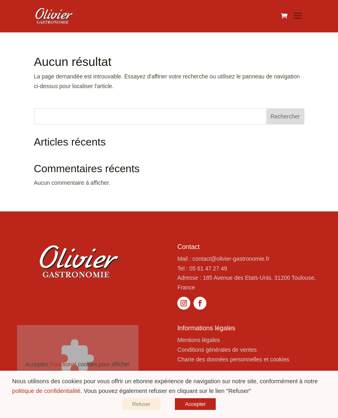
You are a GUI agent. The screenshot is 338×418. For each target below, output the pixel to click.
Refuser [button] (141, 404)
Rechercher (285, 116)
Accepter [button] (195, 404)
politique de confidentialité (46, 391)
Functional (63, 364)
